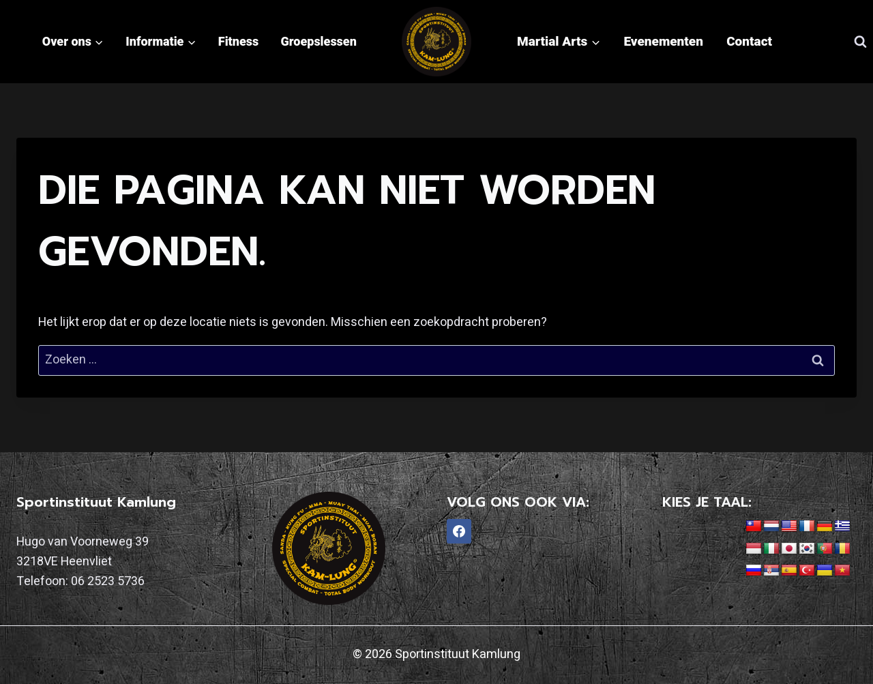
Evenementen (663, 41)
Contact (749, 41)
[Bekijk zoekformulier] (860, 42)
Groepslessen (319, 41)
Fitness (238, 41)
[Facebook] (459, 531)
